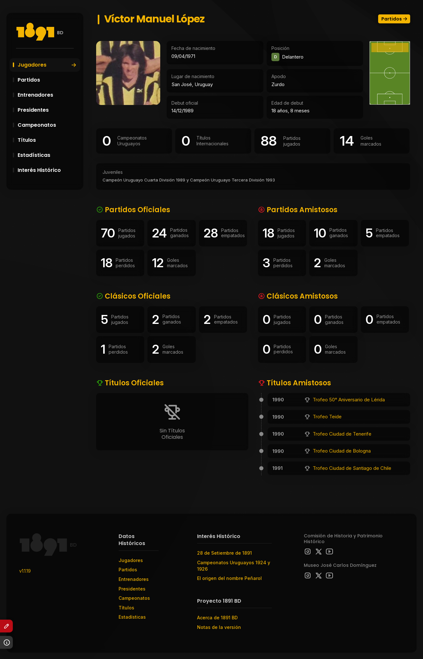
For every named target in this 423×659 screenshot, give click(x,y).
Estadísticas (48, 155)
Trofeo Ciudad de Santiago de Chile (352, 468)
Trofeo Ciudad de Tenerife (342, 434)
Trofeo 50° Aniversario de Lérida (349, 400)
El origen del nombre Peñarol (229, 578)
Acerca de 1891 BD (217, 617)
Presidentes (48, 110)
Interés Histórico (48, 170)
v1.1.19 (25, 571)
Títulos (48, 140)
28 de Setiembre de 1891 (224, 553)
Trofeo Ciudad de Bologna (342, 451)
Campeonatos (48, 125)
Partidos (48, 80)
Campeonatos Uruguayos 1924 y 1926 (233, 566)
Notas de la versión (219, 627)
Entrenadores (48, 95)
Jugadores (47, 64)
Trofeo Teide (327, 417)
